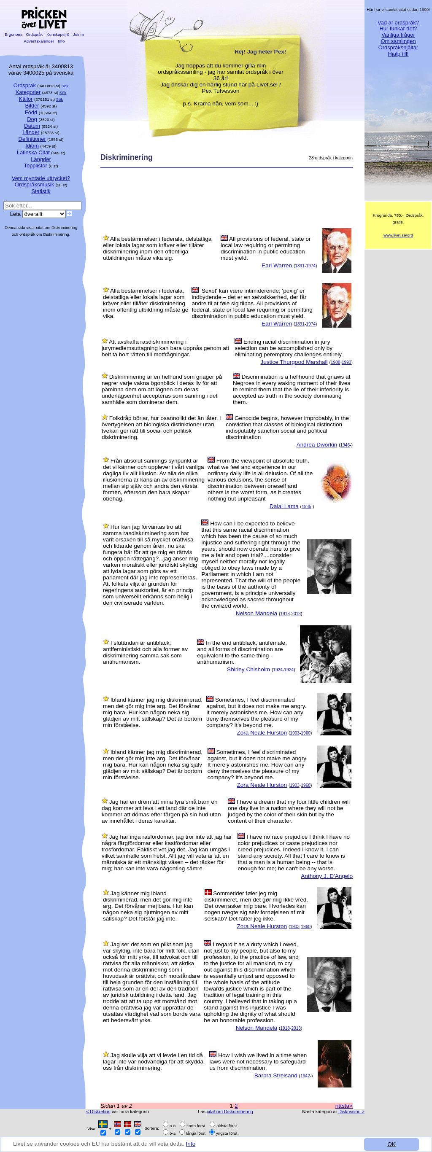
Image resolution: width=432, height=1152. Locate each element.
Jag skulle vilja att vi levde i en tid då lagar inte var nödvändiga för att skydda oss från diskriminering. (153, 1061)
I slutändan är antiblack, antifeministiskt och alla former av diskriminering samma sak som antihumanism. (145, 652)
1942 (305, 1076)
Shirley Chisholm (248, 669)
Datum (32, 126)
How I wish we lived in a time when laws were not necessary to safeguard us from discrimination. (258, 1061)
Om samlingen (398, 41)
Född (31, 112)
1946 (345, 445)
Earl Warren (277, 265)
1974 (311, 266)
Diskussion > (351, 1111)
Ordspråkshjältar (398, 47)
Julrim (78, 34)
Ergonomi (13, 34)
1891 (300, 266)
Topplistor (35, 165)
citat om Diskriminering (230, 1111)
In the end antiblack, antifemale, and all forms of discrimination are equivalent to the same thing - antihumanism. (242, 652)
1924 (278, 670)
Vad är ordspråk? (398, 22)
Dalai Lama (284, 506)
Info (191, 1144)
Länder (30, 132)
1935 (306, 506)
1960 (305, 733)
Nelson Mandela (256, 613)
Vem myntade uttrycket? (41, 178)
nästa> (344, 1106)
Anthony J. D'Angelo (327, 876)
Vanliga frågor (398, 35)
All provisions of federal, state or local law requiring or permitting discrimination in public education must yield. (265, 248)
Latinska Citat (33, 152)
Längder (41, 159)
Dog (32, 119)
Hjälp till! (398, 54)
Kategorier (28, 92)
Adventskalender (39, 41)
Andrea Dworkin (317, 444)
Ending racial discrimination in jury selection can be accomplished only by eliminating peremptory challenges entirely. (289, 348)
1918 (285, 613)
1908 (335, 362)
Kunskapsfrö (58, 34)
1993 (346, 362)
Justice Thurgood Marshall (293, 362)
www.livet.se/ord (398, 235)
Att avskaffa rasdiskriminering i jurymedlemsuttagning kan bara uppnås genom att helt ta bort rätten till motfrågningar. (165, 348)
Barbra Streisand (275, 1075)
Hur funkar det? (398, 28)
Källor (26, 99)
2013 (296, 613)
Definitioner (32, 139)
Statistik (40, 191)
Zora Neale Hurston (262, 732)
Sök (65, 85)
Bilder (32, 105)
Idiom (32, 146)
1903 (295, 733)
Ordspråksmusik (34, 184)
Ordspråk (34, 34)
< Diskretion (98, 1111)
